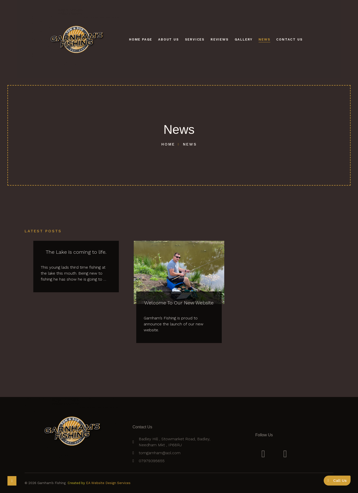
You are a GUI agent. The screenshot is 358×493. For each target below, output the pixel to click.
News (264, 39)
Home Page (140, 39)
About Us (168, 39)
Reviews (220, 39)
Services (195, 39)
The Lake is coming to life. (76, 252)
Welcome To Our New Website (179, 303)
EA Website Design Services (108, 483)
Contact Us (289, 39)
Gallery (244, 39)
